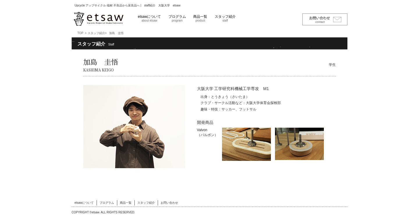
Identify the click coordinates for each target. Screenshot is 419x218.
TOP (80, 33)
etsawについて (149, 18)
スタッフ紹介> (97, 33)
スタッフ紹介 (225, 18)
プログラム (177, 18)
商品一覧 (200, 18)
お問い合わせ (169, 202)
